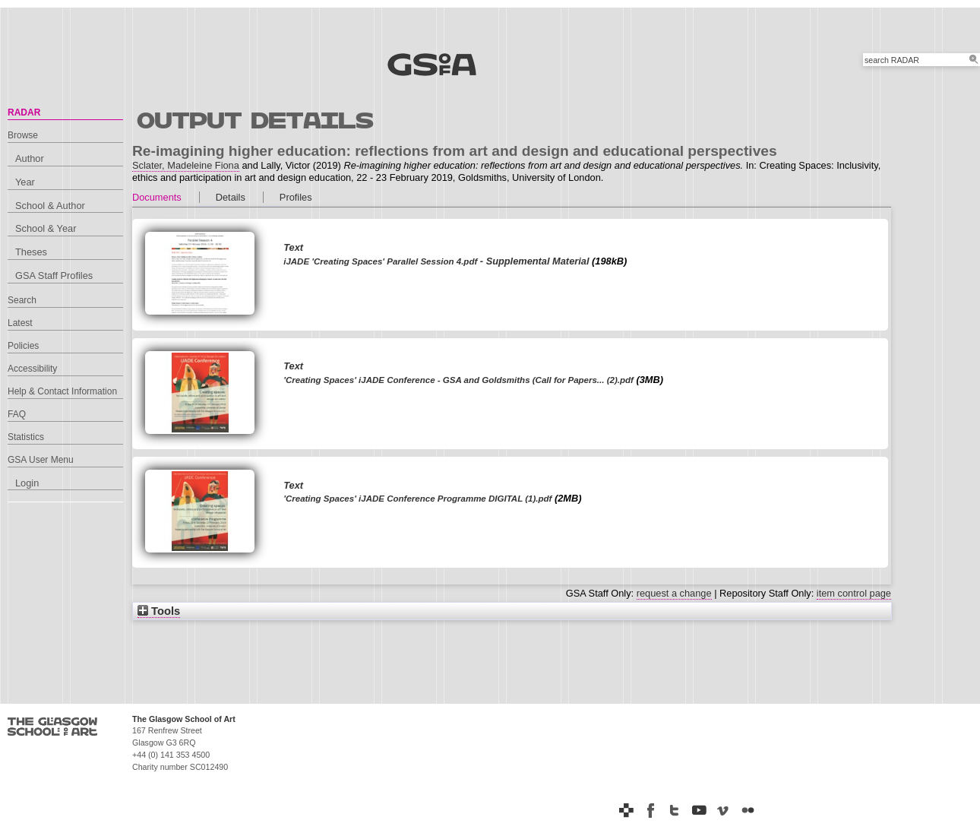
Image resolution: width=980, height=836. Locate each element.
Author (29, 158)
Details (230, 197)
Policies (23, 345)
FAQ (17, 414)
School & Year (45, 228)
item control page (854, 593)
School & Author (50, 205)
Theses (31, 252)
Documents (157, 197)
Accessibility (32, 368)
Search (22, 300)
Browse (23, 135)
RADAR (24, 112)
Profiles (296, 197)
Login (27, 483)
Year (25, 182)
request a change (674, 593)
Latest (20, 323)
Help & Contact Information (62, 391)
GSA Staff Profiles (54, 275)
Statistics (26, 437)
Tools (159, 611)
